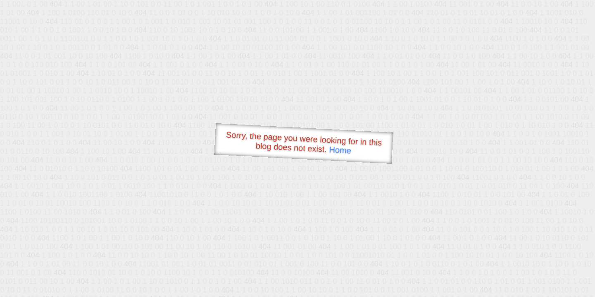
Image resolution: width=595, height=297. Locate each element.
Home (340, 150)
